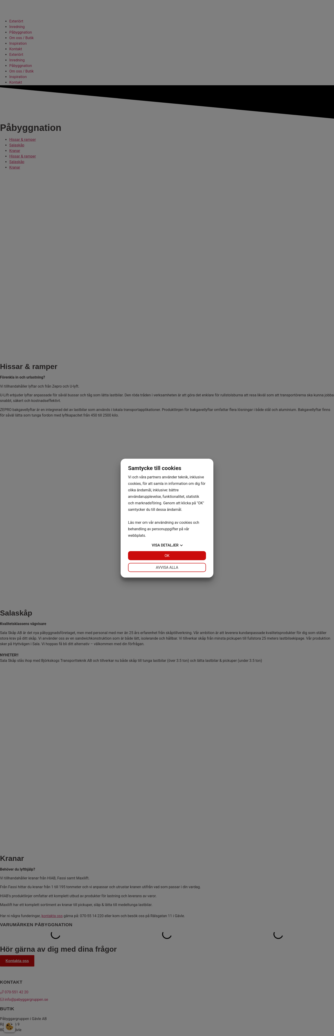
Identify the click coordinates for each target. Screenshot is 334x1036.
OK (166, 555)
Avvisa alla (167, 567)
